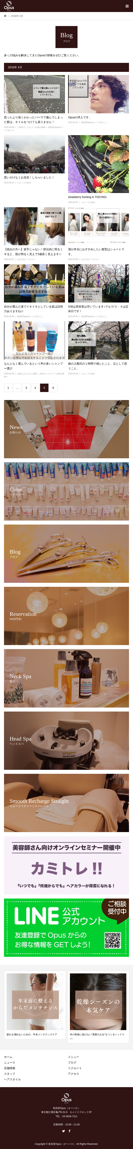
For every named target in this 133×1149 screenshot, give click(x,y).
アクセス (73, 1073)
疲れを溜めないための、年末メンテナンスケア (32, 1034)
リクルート (75, 1068)
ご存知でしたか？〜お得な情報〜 (32, 127)
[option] (35, 1005)
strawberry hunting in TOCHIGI (87, 197)
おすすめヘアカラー (26, 259)
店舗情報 (9, 1068)
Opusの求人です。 (80, 117)
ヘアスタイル (12, 1079)
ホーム (8, 1057)
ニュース (9, 1062)
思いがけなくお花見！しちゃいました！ (29, 177)
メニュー (73, 1057)
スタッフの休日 (24, 183)
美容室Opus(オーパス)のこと (94, 122)
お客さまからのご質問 (27, 374)
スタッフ (9, 1073)
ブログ (72, 1062)
